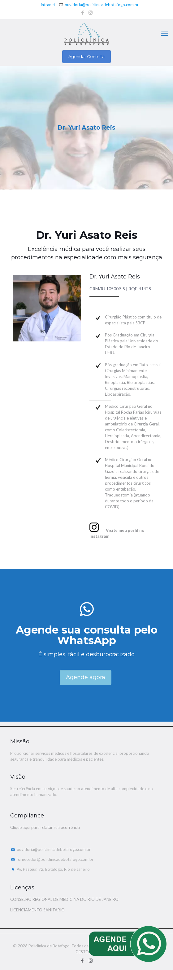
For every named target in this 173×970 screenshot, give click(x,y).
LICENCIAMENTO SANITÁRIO (37, 909)
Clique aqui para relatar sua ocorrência (45, 827)
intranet (48, 4)
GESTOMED (87, 951)
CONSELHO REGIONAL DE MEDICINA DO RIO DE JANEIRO (64, 899)
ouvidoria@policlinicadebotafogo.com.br (102, 4)
